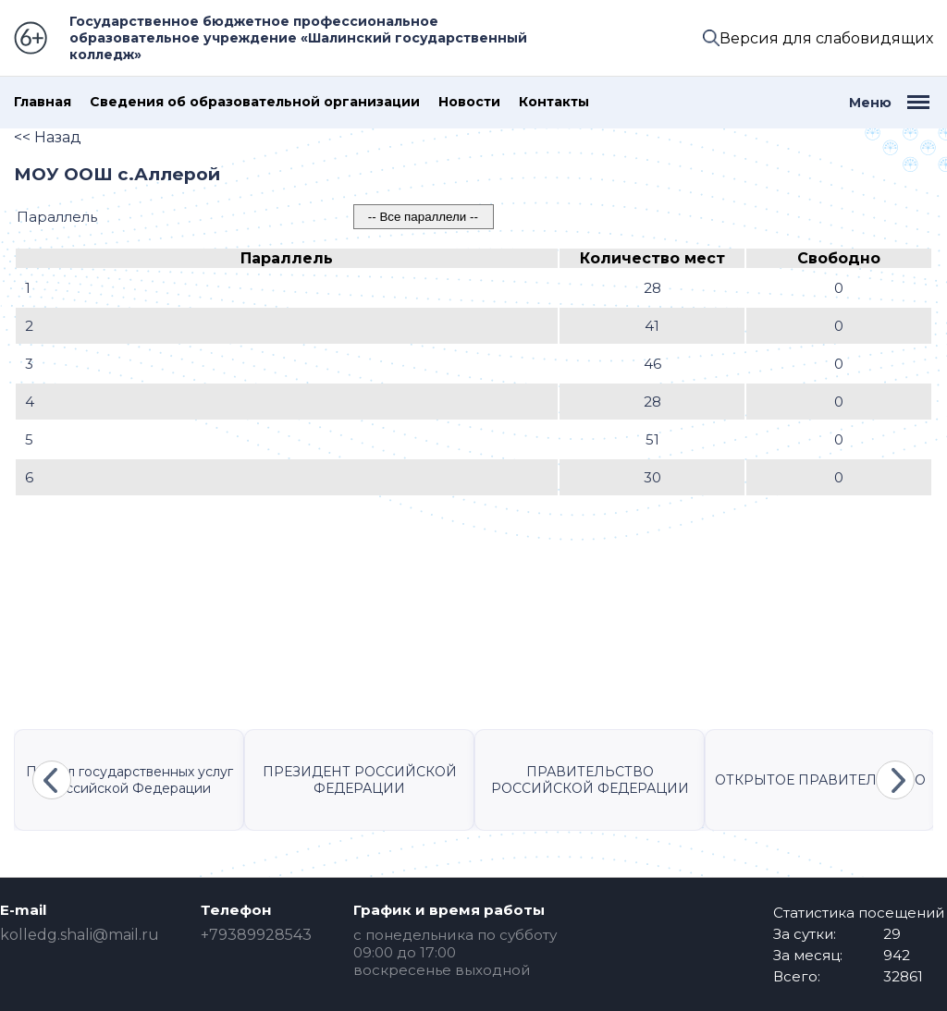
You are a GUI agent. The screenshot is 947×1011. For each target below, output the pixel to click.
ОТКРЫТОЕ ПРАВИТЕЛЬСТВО (820, 780)
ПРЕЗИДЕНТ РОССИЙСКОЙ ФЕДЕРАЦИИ (360, 780)
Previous (51, 780)
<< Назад (47, 137)
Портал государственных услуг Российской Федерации (129, 780)
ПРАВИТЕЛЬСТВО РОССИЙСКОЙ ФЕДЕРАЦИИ (590, 780)
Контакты (554, 102)
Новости (469, 102)
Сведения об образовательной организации (255, 102)
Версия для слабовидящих (826, 38)
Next (895, 780)
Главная (42, 102)
